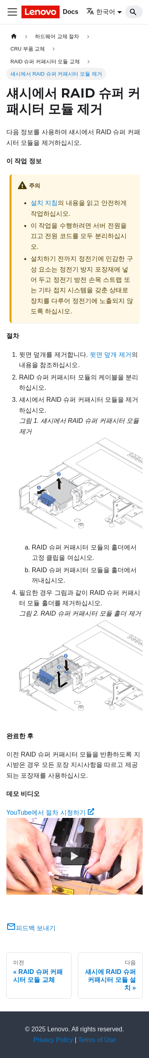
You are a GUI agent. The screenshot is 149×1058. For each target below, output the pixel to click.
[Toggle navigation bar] (12, 12)
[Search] (134, 12)
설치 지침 (44, 202)
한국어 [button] (100, 11)
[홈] (13, 36)
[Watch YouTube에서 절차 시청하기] (75, 856)
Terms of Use (97, 1039)
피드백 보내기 (31, 928)
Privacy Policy (53, 1039)
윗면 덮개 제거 (111, 354)
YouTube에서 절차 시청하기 (50, 812)
